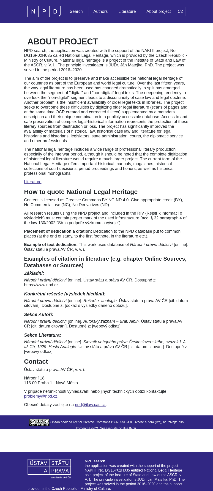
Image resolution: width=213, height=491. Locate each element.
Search (76, 11)
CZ (180, 11)
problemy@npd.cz (40, 396)
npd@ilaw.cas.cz (90, 404)
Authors (100, 11)
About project (159, 11)
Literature (127, 11)
